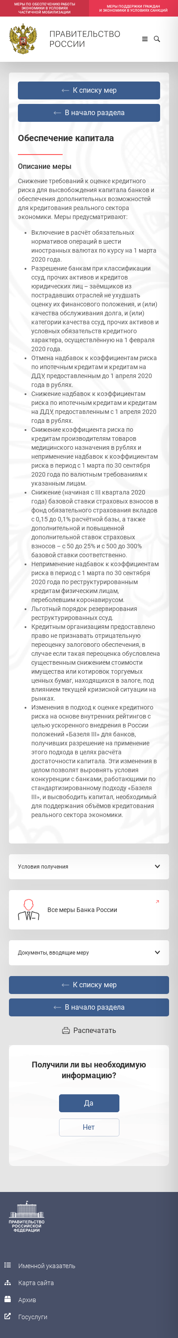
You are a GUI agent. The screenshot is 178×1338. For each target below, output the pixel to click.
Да (88, 1103)
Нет (89, 1127)
